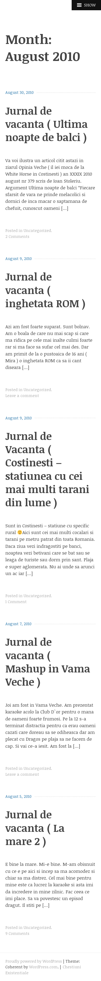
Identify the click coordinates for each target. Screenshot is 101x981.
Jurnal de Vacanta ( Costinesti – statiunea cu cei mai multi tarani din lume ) (47, 469)
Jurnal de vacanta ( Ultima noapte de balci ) (46, 124)
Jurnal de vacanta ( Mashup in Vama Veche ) (47, 662)
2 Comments (17, 236)
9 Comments (17, 933)
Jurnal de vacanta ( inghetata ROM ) (45, 289)
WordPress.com (43, 966)
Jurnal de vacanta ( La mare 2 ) (35, 827)
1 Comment (16, 601)
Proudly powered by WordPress (33, 961)
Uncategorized (37, 230)
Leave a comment (22, 395)
